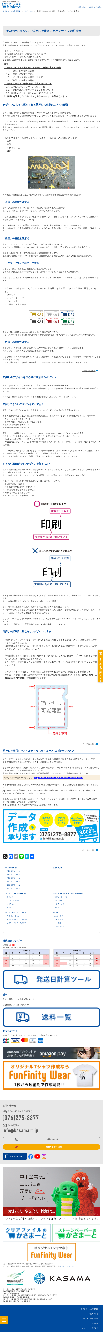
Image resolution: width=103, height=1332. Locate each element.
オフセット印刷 (10, 867)
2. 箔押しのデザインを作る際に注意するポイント (28, 83)
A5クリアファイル (13, 874)
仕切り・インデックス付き (16, 923)
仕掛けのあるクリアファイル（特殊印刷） (68, 893)
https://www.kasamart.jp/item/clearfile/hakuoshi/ (58, 777)
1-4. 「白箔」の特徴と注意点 (20, 80)
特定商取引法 (93, 1314)
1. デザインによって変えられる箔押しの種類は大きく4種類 (32, 67)
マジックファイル (60, 897)
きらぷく (57, 907)
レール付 (57, 923)
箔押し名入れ (57, 867)
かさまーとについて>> (67, 1266)
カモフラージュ (60, 926)
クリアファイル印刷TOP (89, 1309)
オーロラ (10, 907)
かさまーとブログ (17, 1156)
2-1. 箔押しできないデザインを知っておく (26, 86)
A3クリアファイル (13, 878)
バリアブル (58, 919)
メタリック (11, 904)
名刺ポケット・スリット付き (17, 919)
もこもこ (10, 897)
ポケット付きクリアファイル (15, 912)
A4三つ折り (58, 916)
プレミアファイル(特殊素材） (16, 893)
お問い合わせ (82, 7)
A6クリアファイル (13, 881)
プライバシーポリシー (90, 1318)
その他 (55, 912)
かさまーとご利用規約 (90, 1328)
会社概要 (95, 1323)
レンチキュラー (60, 904)
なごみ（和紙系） (13, 900)
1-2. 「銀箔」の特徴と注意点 (20, 73)
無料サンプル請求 (95, 7)
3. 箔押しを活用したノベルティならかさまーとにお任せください (35, 96)
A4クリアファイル (13, 871)
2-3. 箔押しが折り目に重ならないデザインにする (30, 93)
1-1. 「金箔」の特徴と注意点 (20, 70)
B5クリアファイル (13, 885)
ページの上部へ (88, 370)
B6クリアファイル (13, 888)
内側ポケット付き (13, 916)
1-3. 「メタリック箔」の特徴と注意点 (24, 77)
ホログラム (58, 900)
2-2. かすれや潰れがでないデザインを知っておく (30, 89)
